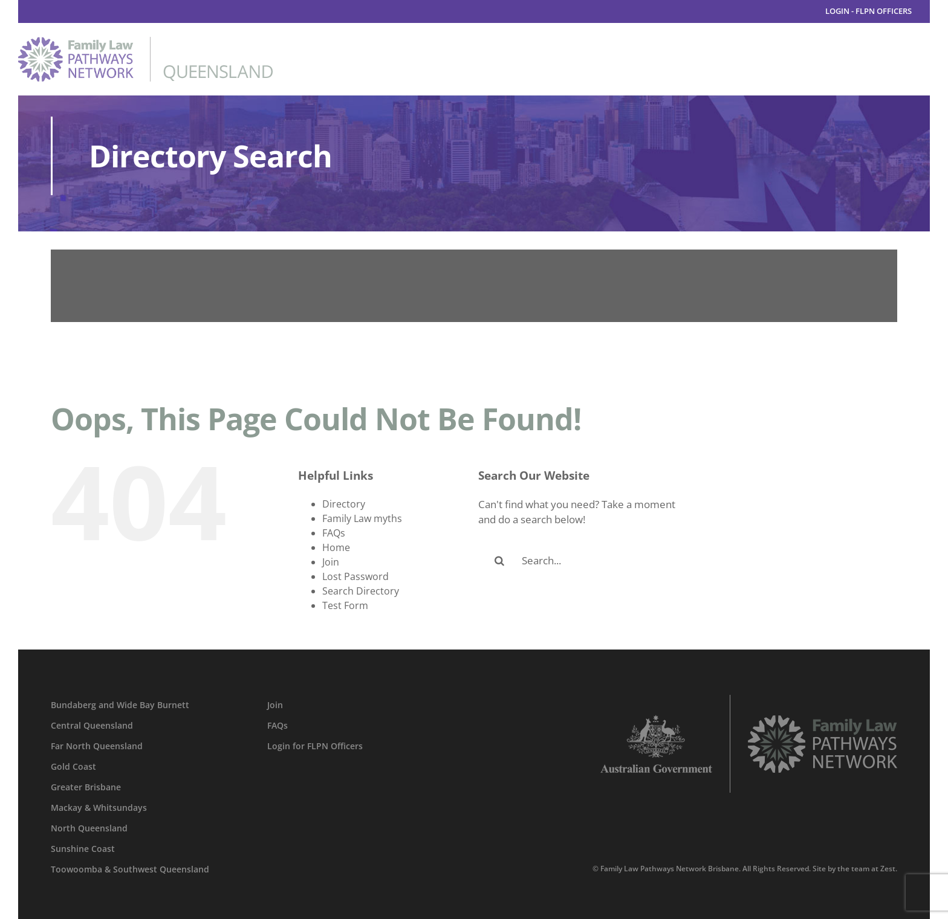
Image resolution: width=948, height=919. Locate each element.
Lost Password (355, 576)
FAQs (333, 533)
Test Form (345, 605)
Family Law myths (362, 518)
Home (336, 547)
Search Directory (360, 591)
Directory (343, 504)
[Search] (499, 561)
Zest (887, 868)
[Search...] (580, 561)
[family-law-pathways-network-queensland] (145, 42)
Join (330, 562)
